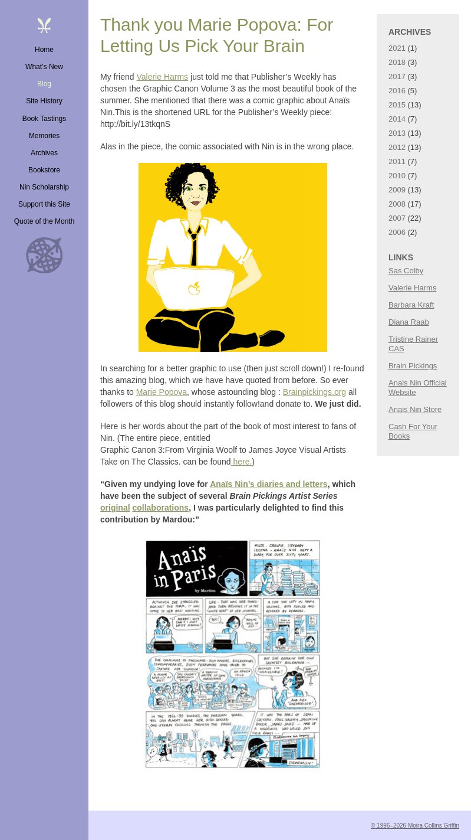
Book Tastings (44, 119)
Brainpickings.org (314, 392)
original (115, 507)
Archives (44, 153)
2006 (397, 232)
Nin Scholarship (44, 187)
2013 (397, 133)
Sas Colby (405, 270)
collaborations (160, 507)
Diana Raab (408, 322)
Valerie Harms (162, 76)
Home (44, 49)
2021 (397, 48)
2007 (397, 218)
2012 (397, 147)
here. (241, 461)
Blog (44, 84)
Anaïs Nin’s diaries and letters (268, 484)
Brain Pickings (412, 365)
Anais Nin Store (415, 409)
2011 (397, 161)
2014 (397, 119)
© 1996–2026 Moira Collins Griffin (415, 825)
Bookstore (44, 170)
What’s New (44, 67)
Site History (44, 101)
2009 (397, 189)
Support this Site (44, 204)
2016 (397, 90)
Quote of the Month (44, 221)
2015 (397, 104)
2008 (397, 204)
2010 (397, 175)
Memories (44, 136)
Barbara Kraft (411, 304)
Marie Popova (161, 392)
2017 (397, 76)
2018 (397, 62)
